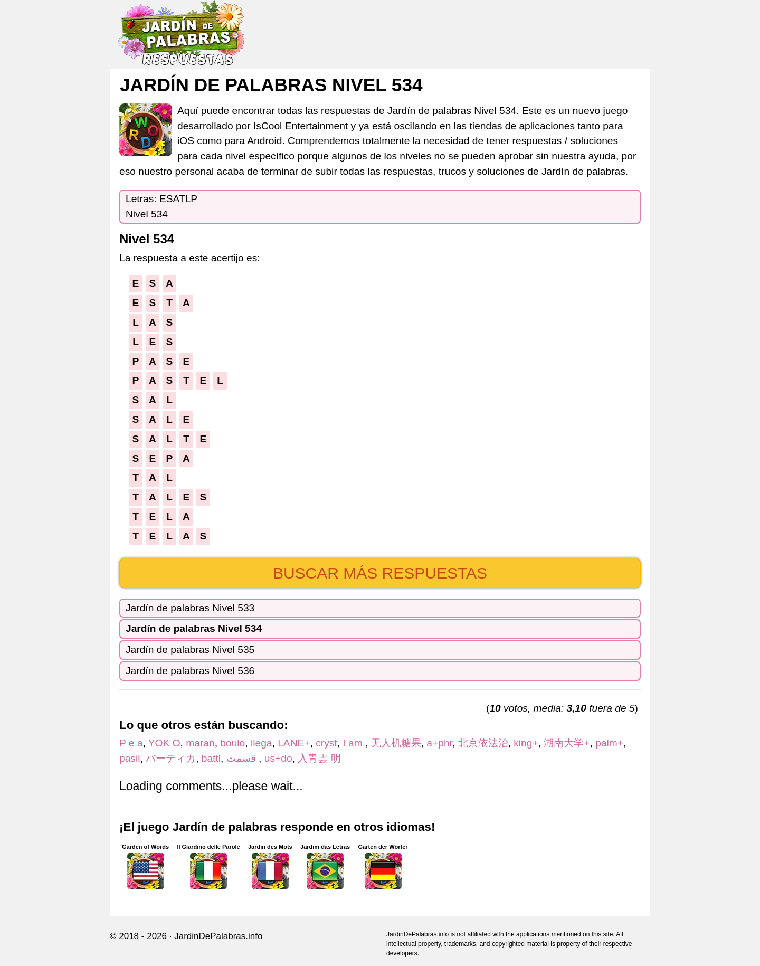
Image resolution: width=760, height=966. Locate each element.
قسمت (242, 758)
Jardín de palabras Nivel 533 (190, 607)
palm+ (609, 743)
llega (261, 743)
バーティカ (171, 758)
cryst (326, 743)
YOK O (164, 743)
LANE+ (294, 743)
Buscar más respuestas (380, 573)
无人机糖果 (396, 743)
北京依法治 (483, 743)
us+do (278, 758)
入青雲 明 (319, 758)
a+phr (439, 743)
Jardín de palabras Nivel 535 (190, 649)
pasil (129, 758)
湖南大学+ (567, 743)
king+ (526, 743)
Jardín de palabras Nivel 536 (190, 670)
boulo (232, 743)
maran (200, 743)
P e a (130, 743)
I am (354, 743)
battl (211, 758)
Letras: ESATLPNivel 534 (161, 206)
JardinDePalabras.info (218, 936)
